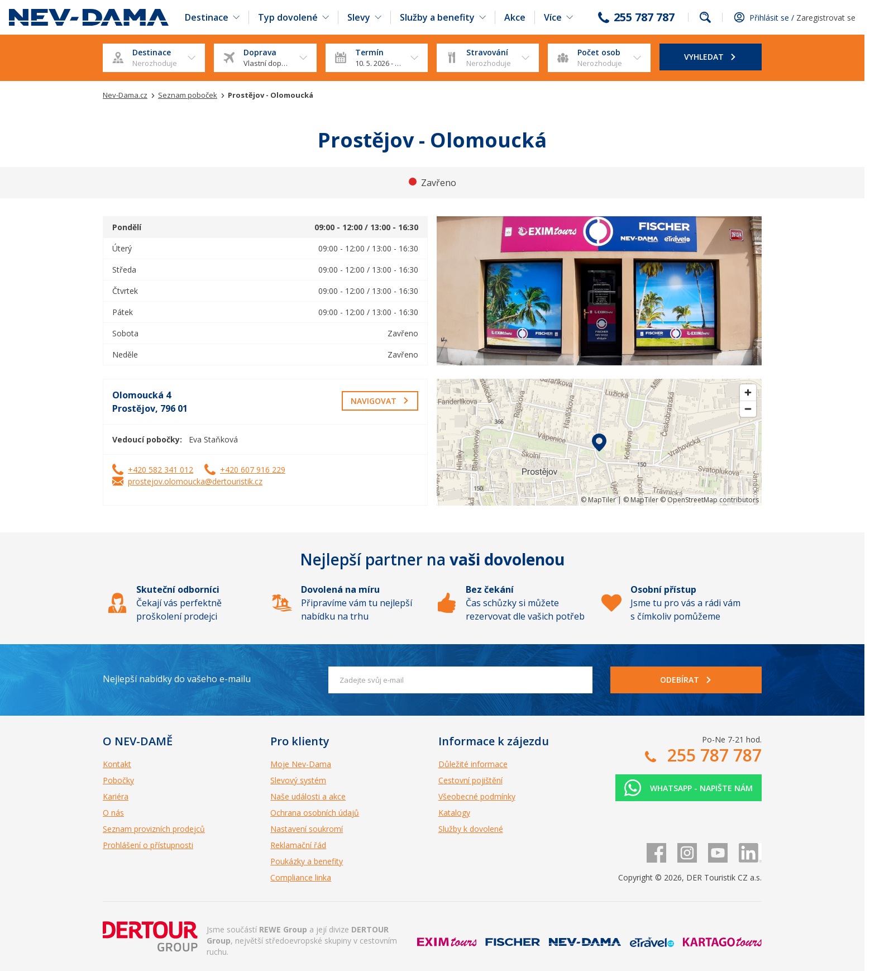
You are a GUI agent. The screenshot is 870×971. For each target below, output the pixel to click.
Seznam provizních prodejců (154, 829)
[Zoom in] (748, 392)
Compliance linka (300, 877)
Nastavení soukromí (306, 829)
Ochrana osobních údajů (314, 812)
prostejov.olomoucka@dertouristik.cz (195, 481)
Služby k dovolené (470, 829)
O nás (113, 812)
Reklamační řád (298, 845)
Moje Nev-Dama (300, 764)
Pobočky (118, 780)
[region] (599, 442)
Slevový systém (298, 780)
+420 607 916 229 (252, 469)
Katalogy (454, 812)
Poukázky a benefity (306, 861)
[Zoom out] (748, 409)
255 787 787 (644, 17)
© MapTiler (598, 499)
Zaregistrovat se (825, 17)
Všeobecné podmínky (476, 796)
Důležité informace (473, 764)
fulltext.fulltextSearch (705, 17)
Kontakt (117, 764)
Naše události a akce (308, 796)
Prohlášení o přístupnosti (148, 845)
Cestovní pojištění (470, 780)
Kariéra (115, 796)
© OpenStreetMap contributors (709, 499)
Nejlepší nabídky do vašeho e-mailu (177, 679)
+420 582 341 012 (160, 469)
